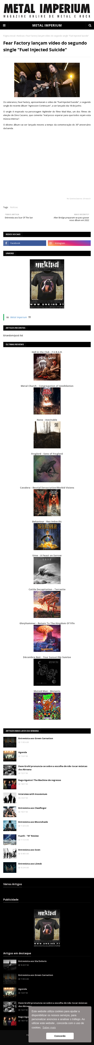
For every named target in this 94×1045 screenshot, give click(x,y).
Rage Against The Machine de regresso (39, 780)
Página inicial (9, 35)
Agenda (22, 752)
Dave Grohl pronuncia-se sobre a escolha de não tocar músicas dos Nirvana (52, 768)
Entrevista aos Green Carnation (35, 738)
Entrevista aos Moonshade (33, 821)
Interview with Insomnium (32, 794)
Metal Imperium (18, 317)
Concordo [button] (60, 1036)
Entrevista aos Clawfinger (32, 807)
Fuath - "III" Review (28, 835)
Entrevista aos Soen (29, 849)
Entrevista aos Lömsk (30, 863)
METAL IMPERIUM (47, 25)
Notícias (20, 35)
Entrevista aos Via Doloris (32, 961)
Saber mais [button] (49, 1027)
